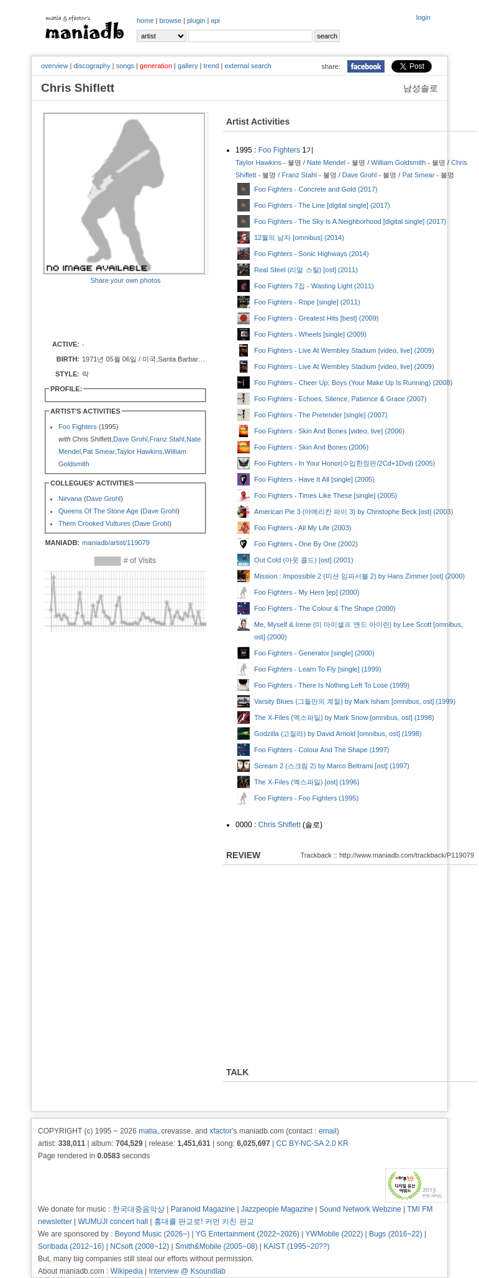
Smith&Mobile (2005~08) (216, 1246)
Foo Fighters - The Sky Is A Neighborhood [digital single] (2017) (350, 221)
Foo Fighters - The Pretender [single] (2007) (320, 415)
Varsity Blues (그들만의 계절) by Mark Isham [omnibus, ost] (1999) (354, 701)
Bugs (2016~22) (395, 1234)
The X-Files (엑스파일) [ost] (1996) (306, 782)
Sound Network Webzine (360, 1209)
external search (247, 65)
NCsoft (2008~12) (139, 1246)
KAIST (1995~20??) (296, 1246)
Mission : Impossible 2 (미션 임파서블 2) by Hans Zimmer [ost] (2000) (359, 576)
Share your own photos (125, 280)
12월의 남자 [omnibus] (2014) (299, 237)
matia (148, 1131)
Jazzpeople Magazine (277, 1209)
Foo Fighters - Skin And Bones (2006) (311, 447)
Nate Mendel (326, 162)
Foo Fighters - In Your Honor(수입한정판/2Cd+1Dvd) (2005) (344, 463)
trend (211, 65)
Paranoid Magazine (203, 1209)
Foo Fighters (77, 426)
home (145, 20)
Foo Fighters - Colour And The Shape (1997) (321, 749)
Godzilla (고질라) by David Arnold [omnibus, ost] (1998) (338, 733)
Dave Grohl (130, 439)
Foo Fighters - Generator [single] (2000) (314, 653)
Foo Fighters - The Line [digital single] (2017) (322, 205)
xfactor (220, 1131)
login (423, 17)
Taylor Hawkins (140, 451)
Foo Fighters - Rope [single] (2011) (307, 302)
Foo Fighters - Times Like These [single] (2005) (325, 495)
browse (170, 20)
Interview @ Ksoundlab (187, 1271)
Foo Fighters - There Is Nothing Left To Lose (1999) (331, 685)
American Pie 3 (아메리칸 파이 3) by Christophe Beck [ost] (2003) (353, 511)
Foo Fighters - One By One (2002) (306, 544)
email (328, 1131)
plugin (196, 20)
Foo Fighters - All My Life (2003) (303, 527)
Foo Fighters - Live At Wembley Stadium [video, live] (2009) (344, 350)
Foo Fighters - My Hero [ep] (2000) (306, 592)
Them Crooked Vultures (94, 523)
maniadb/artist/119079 (116, 542)
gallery (188, 65)
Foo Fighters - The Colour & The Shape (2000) (325, 608)
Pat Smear (98, 451)
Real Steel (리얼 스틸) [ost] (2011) (306, 269)
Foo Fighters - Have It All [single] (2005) (314, 479)
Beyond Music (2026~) (152, 1234)
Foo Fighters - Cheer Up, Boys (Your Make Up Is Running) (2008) (353, 382)
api (215, 20)
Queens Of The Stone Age (98, 511)
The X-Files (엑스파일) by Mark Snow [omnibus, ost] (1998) (344, 717)
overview (54, 65)
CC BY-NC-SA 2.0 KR (312, 1143)
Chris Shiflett (279, 824)
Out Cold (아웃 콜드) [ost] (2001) (304, 560)
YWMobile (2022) (334, 1234)
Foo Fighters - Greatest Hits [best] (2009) (316, 318)
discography (91, 65)
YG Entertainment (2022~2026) (247, 1234)
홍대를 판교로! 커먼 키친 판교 (204, 1221)
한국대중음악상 (138, 1209)
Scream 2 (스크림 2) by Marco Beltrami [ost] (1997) (331, 766)
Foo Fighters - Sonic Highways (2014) (311, 253)
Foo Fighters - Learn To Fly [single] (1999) (317, 669)
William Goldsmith (398, 162)
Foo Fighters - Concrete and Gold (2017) (316, 189)
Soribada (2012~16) (71, 1246)
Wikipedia (127, 1271)
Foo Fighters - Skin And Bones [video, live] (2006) (329, 431)
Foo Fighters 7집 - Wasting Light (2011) (314, 286)
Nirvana (70, 498)
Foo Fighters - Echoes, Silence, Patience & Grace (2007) (340, 398)
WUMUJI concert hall (113, 1221)
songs (125, 65)
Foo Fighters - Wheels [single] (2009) (310, 334)
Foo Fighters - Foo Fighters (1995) (306, 798)
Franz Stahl (167, 439)
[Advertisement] (115, 311)
